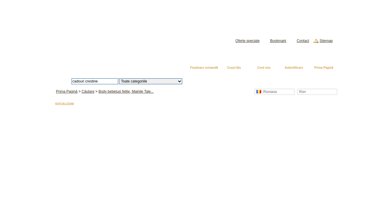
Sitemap (326, 41)
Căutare (88, 91)
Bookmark (278, 41)
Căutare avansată (213, 81)
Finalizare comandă (204, 67)
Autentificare (294, 67)
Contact (303, 41)
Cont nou (263, 67)
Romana (266, 92)
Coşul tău (234, 67)
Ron (302, 92)
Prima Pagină (323, 67)
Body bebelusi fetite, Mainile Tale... (126, 91)
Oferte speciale (247, 41)
